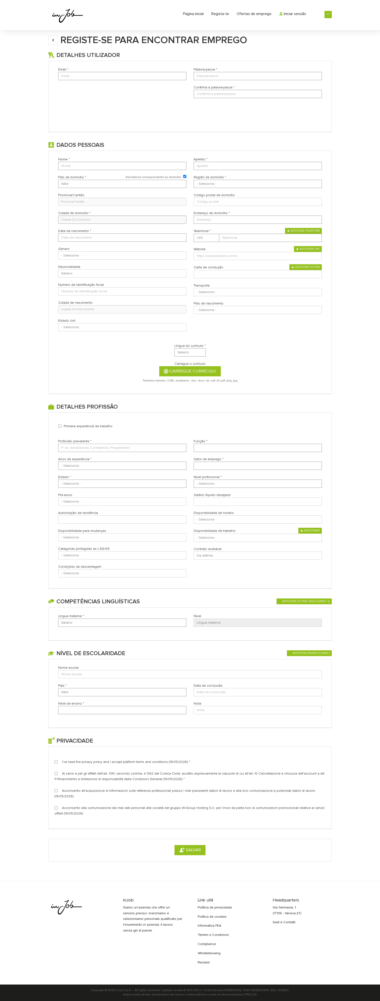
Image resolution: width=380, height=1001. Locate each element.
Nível (197, 616)
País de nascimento (208, 303)
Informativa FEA (209, 925)
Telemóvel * (202, 231)
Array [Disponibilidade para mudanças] (122, 537)
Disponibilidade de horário (214, 513)
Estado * (64, 477)
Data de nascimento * (74, 231)
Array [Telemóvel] (206, 238)
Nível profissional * (208, 477)
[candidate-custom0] (122, 309)
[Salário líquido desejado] (258, 501)
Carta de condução (208, 267)
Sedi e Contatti (284, 922)
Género (64, 249)
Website (200, 249)
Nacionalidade (69, 267)
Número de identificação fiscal (81, 285)
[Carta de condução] (258, 274)
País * (62, 685)
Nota (197, 703)
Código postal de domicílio (214, 195)
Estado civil (66, 320)
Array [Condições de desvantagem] (122, 573)
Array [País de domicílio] (122, 184)
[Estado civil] (122, 327)
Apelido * (200, 159)
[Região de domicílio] (258, 184)
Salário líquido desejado (212, 495)
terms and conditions (152, 762)
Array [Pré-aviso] (122, 501)
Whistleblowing (209, 953)
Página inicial (193, 14)
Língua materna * (71, 616)
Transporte (202, 285)
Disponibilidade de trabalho (215, 531)
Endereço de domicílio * (212, 213)
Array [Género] (122, 255)
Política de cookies (212, 916)
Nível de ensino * (71, 703)
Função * (200, 441)
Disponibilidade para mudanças (82, 531)
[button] (53, 40)
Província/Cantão (71, 195)
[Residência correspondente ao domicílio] (184, 176)
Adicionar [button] (310, 531)
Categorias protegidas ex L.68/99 (84, 549)
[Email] (122, 76)
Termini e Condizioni (213, 935)
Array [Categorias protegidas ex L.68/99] (122, 555)
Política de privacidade (215, 907)
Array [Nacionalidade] (122, 273)
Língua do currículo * (190, 346)
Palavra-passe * (205, 69)
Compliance (207, 944)
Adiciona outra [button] (305, 267)
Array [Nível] (258, 623)
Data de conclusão (208, 685)
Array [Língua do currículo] (190, 352)
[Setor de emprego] (258, 466)
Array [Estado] (122, 484)
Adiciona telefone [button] (303, 231)
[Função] (258, 448)
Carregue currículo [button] (190, 371)
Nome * (64, 159)
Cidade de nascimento (75, 302)
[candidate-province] (122, 202)
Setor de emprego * (208, 459)
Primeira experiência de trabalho (88, 426)
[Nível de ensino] (122, 710)
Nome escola (68, 667)
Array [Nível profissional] (258, 484)
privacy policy (92, 762)
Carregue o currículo (190, 363)
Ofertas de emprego (254, 14)
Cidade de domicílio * (74, 213)
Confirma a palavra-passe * (214, 87)
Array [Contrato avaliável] (258, 555)
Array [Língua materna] (122, 623)
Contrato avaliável (208, 549)
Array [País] (122, 692)
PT (328, 14)
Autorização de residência (78, 513)
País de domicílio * (72, 177)
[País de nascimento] (258, 310)
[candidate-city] (122, 220)
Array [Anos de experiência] (122, 466)
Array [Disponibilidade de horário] (258, 519)
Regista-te (220, 14)
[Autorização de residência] (122, 519)
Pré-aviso (65, 495)
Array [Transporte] (258, 292)
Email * (63, 69)
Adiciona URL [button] (308, 249)
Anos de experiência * (75, 459)
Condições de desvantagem (79, 566)
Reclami (204, 962)
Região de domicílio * (210, 177)
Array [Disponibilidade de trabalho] (258, 538)
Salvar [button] (190, 850)
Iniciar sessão (292, 14)
